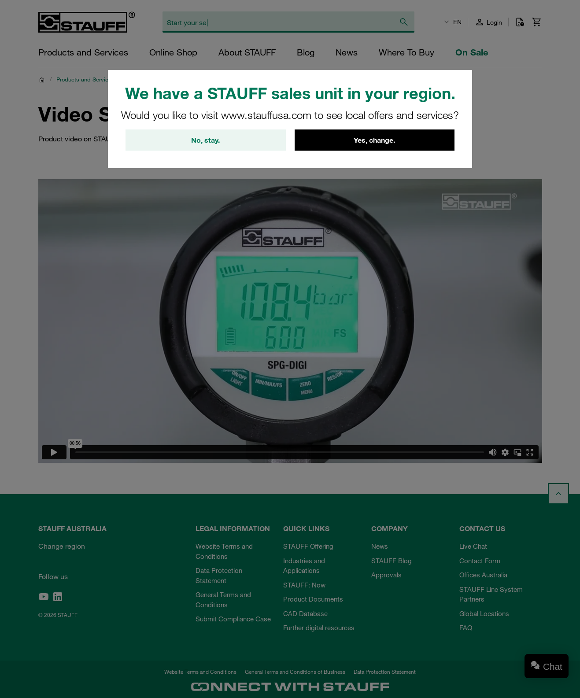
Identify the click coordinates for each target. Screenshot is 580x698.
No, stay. (205, 140)
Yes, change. (374, 140)
